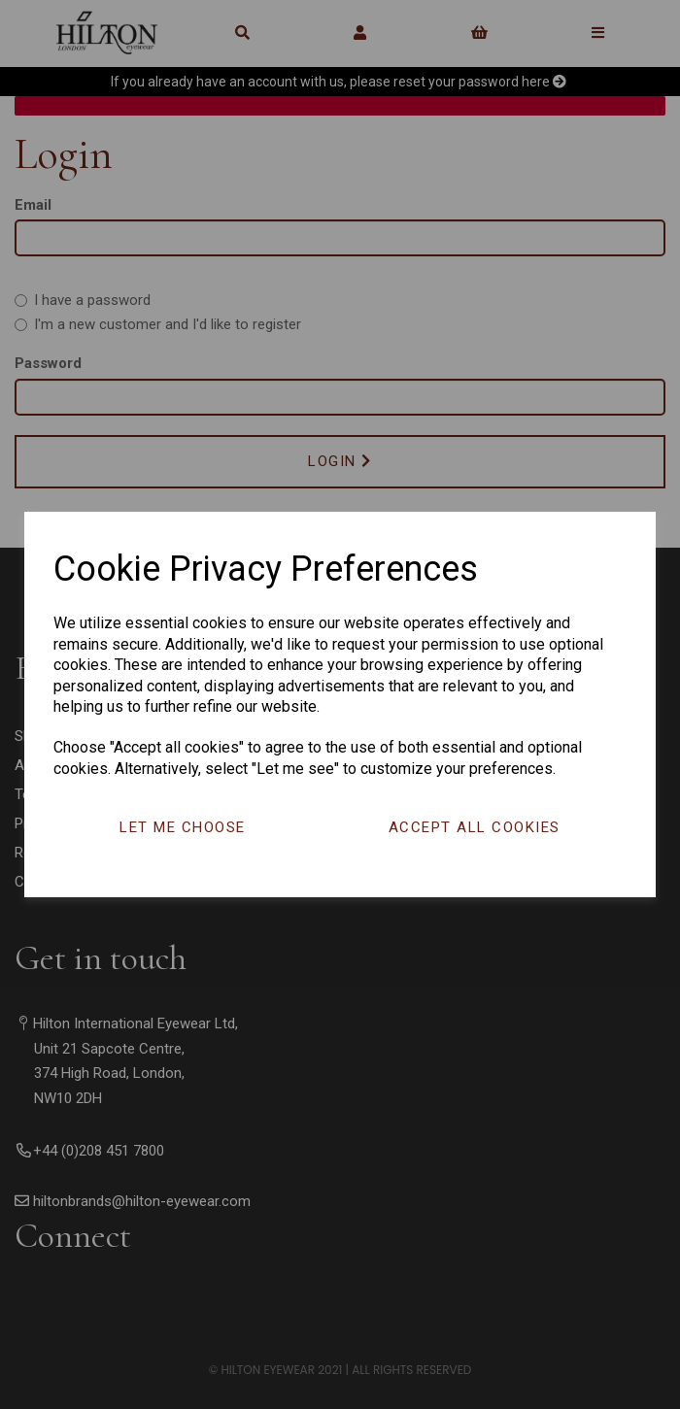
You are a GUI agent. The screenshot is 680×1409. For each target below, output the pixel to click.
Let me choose (182, 827)
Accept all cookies (475, 827)
